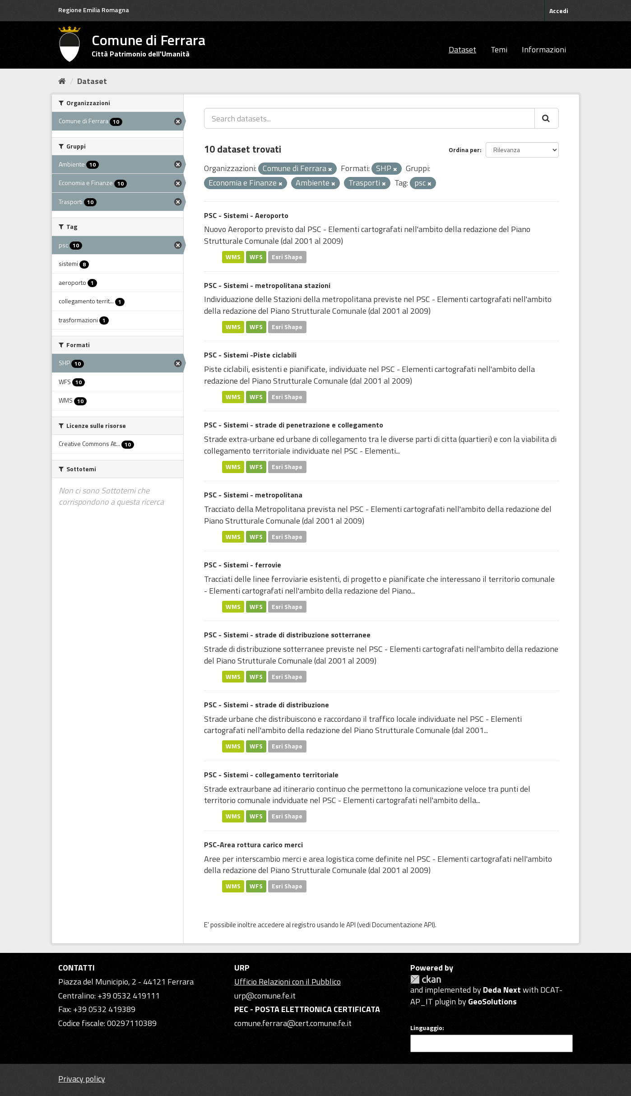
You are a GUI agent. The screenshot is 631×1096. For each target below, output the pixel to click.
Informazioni (544, 49)
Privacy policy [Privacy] (81, 1079)
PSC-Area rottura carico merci (253, 844)
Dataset (462, 49)
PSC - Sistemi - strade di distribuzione (266, 704)
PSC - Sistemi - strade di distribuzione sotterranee (287, 634)
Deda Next (502, 990)
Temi (499, 49)
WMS (233, 256)
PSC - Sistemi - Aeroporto (246, 215)
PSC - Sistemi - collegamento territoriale (271, 774)
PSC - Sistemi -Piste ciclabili (250, 354)
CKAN (425, 979)
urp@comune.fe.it (265, 995)
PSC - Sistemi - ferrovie (242, 564)
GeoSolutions (492, 1001)
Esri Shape (287, 256)
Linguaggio (426, 1027)
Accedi (558, 10)
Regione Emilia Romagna (93, 9)
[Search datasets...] (369, 118)
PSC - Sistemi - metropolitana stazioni (267, 285)
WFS (256, 256)
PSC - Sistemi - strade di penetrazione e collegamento (293, 424)
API (351, 925)
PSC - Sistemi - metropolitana (253, 494)
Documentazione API (402, 925)
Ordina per (464, 149)
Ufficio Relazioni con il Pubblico (287, 981)
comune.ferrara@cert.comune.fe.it (293, 1023)
